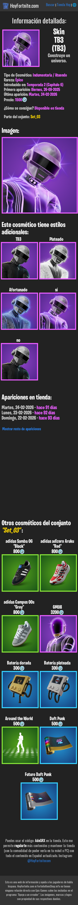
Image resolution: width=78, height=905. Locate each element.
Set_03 (35, 117)
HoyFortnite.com (24, 5)
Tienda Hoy (64, 4)
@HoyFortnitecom (39, 860)
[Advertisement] (39, 474)
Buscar (50, 4)
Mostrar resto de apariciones (21, 429)
